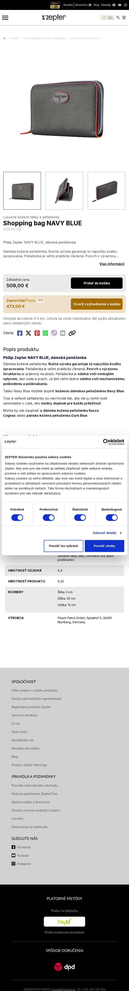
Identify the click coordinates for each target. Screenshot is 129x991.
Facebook (24, 847)
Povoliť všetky (104, 546)
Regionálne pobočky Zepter (31, 707)
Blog (15, 756)
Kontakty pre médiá (25, 748)
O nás (16, 723)
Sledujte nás (25, 838)
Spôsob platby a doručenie (31, 802)
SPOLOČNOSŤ (24, 682)
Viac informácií (111, 264)
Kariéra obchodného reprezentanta (37, 698)
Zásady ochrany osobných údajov (36, 810)
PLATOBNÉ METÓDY (64, 898)
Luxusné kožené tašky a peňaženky (45, 38)
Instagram (24, 863)
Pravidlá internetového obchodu (35, 785)
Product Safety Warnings (29, 765)
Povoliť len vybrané (63, 546)
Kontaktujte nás (23, 740)
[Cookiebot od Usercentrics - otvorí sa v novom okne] (106, 442)
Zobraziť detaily (104, 533)
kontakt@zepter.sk (63, 989)
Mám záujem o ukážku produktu (35, 690)
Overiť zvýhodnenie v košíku (96, 304)
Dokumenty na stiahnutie (30, 827)
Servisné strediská (24, 715)
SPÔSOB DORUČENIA (64, 950)
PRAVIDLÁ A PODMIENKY (34, 777)
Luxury (15, 38)
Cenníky (17, 818)
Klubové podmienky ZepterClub (34, 793)
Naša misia (19, 732)
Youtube (23, 855)
